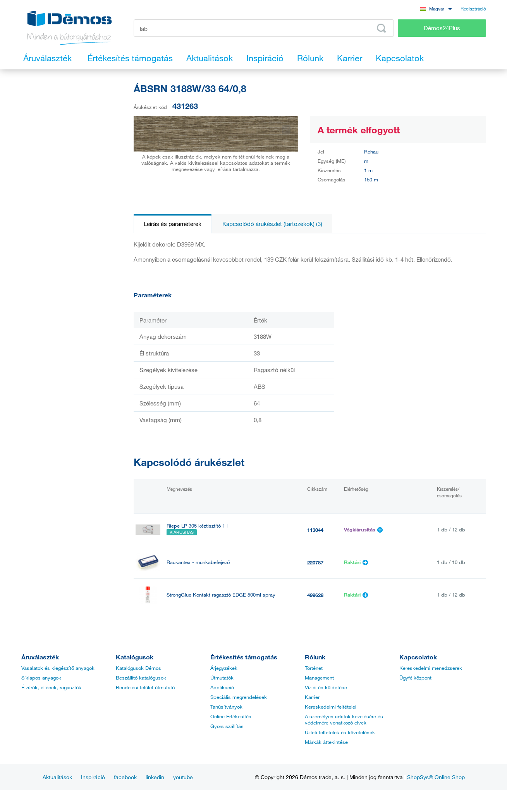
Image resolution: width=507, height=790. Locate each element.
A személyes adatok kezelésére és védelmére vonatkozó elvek (344, 719)
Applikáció (222, 687)
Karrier (312, 697)
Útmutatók (222, 677)
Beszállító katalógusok (141, 677)
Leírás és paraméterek (172, 223)
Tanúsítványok (226, 707)
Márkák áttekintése (326, 742)
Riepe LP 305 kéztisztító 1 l (197, 526)
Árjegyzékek (223, 668)
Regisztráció (473, 8)
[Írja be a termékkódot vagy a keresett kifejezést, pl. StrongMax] (264, 28)
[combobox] (436, 8)
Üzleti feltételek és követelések (340, 732)
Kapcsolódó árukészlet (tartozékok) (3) (272, 223)
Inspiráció (93, 777)
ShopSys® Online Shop (436, 777)
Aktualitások (57, 777)
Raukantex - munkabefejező (198, 562)
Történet (314, 668)
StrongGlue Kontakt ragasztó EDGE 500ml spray (221, 595)
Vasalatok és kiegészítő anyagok (58, 668)
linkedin (155, 777)
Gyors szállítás (227, 726)
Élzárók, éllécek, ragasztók (51, 687)
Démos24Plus (442, 27)
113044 (315, 530)
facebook (125, 777)
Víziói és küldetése (326, 687)
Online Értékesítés (230, 716)
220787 (315, 562)
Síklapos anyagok (41, 677)
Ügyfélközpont (415, 677)
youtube (183, 777)
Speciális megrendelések (238, 697)
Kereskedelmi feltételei (330, 707)
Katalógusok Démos (138, 668)
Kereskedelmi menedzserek (430, 668)
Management (319, 677)
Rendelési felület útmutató (145, 687)
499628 (315, 595)
